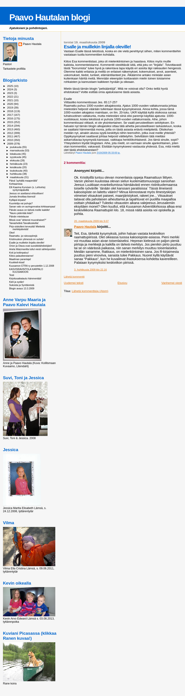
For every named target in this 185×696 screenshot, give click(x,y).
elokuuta (15, 160)
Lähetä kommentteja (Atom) (90, 291)
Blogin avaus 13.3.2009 (21, 288)
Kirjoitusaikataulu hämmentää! (25, 278)
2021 (10, 100)
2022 (10, 96)
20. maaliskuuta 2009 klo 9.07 (91, 221)
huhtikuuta (16, 173)
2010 (10, 139)
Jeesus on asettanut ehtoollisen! (26, 193)
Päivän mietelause (19, 216)
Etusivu (122, 283)
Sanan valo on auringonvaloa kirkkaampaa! (32, 206)
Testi (11, 275)
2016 (10, 118)
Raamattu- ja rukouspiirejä (23, 235)
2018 (10, 111)
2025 (10, 85)
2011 (10, 136)
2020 (10, 103)
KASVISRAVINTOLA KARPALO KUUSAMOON (26, 270)
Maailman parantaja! (20, 259)
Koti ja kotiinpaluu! (19, 252)
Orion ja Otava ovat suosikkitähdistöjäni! (30, 245)
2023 (10, 92)
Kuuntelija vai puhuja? (21, 203)
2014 (10, 125)
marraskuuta (17, 150)
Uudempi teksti (74, 283)
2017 (10, 114)
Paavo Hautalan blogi (49, 17)
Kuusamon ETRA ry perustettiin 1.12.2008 (31, 265)
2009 (10, 143)
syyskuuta (16, 157)
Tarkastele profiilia (14, 68)
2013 (10, 129)
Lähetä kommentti (74, 276)
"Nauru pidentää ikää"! (21, 213)
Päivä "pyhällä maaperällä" (23, 180)
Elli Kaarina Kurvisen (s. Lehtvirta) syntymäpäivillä (27, 188)
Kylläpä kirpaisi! (17, 200)
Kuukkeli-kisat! (17, 262)
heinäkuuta (16, 163)
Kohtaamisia (15, 183)
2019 (10, 107)
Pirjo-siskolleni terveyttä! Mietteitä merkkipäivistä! (27, 228)
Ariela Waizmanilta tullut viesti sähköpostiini (32, 249)
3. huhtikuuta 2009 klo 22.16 (90, 269)
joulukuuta (16, 147)
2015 (10, 122)
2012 (10, 132)
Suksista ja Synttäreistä (21, 285)
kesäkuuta (16, 167)
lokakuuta (16, 153)
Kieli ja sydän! (16, 281)
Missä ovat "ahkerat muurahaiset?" (27, 220)
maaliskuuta (17, 177)
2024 (10, 89)
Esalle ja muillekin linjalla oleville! (26, 242)
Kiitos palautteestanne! (21, 255)
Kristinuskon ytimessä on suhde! (26, 239)
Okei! (12, 232)
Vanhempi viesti (171, 283)
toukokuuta (16, 170)
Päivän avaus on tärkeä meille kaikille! (29, 210)
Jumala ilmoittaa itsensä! (22, 196)
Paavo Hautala (85, 227)
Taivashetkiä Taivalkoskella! (23, 223)
